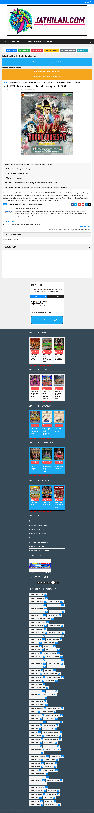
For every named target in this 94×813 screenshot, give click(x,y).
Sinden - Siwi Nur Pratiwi (37, 783)
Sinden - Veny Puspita (50, 669)
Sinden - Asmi (34, 724)
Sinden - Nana (49, 762)
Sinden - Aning (50, 676)
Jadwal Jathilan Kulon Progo (18, 82)
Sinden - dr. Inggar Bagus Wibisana (40, 614)
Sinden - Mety (50, 758)
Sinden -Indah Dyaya (54, 703)
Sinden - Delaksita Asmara (37, 617)
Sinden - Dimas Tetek (36, 600)
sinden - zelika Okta (51, 800)
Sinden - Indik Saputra (54, 662)
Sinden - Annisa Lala (36, 679)
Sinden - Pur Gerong (53, 635)
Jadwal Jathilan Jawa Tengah (39, 520)
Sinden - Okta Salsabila (37, 693)
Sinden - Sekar (34, 638)
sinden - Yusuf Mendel (53, 655)
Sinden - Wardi (51, 789)
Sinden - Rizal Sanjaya (36, 624)
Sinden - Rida (48, 666)
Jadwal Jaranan (34, 41)
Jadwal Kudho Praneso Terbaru (40, 546)
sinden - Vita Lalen (48, 638)
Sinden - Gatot (34, 641)
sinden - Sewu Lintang (52, 710)
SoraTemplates (14, 809)
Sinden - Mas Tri (50, 755)
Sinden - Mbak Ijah (47, 690)
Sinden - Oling (34, 765)
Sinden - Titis (52, 786)
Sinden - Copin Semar (51, 734)
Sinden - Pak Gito (35, 666)
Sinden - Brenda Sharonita (50, 727)
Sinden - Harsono (35, 748)
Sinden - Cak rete (35, 734)
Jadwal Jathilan (17, 41)
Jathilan (55, 292)
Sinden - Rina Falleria (36, 652)
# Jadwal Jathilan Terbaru (35, 204)
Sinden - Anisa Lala (53, 717)
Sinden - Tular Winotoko (37, 700)
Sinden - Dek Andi (49, 738)
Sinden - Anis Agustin (36, 717)
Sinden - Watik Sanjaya (36, 703)
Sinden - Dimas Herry (54, 659)
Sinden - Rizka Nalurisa (36, 597)
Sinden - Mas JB (34, 648)
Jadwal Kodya (82, 50)
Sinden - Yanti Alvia (54, 621)
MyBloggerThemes (35, 809)
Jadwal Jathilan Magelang (38, 529)
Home (5, 41)
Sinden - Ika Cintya (35, 645)
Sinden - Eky (50, 686)
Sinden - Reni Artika (35, 776)
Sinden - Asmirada (48, 724)
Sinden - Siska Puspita (36, 697)
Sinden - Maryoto (35, 755)
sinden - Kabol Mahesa (53, 672)
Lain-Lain (47, 41)
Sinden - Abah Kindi (35, 676)
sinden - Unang (34, 714)
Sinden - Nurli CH (53, 611)
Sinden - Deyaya (34, 741)
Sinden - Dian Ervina (35, 635)
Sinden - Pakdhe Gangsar (37, 769)
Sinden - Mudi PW (35, 762)
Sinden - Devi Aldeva (35, 686)
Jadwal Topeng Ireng (38, 300)
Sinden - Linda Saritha (36, 604)
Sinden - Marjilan (51, 645)
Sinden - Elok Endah (50, 741)
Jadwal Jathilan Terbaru (34, 82)
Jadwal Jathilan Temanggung (39, 537)
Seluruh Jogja (11, 50)
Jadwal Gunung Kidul (51, 50)
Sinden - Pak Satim (48, 765)
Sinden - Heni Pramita (36, 662)
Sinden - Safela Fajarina (37, 628)
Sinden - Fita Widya (51, 745)
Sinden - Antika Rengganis (37, 683)
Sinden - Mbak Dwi (35, 758)
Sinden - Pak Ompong (50, 648)
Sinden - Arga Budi (49, 721)
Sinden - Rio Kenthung (36, 779)
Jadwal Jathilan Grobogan (38, 516)
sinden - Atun (48, 796)
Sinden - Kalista (55, 752)
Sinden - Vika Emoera (36, 789)
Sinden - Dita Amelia (55, 607)
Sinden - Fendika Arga (54, 600)
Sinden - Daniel (34, 738)
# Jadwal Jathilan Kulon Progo (17, 204)
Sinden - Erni (33, 690)
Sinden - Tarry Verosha (36, 621)
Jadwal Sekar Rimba (37, 298)
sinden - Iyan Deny (47, 707)
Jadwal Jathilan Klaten (37, 525)
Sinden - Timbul (34, 669)
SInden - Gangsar (49, 714)
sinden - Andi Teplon (36, 672)
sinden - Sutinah (35, 800)
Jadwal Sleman (24, 50)
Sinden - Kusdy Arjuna (36, 590)
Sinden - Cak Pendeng (53, 631)
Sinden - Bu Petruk (35, 731)
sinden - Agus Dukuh (36, 655)
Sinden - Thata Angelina (37, 607)
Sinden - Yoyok (34, 793)
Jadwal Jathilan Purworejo (39, 533)
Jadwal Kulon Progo (68, 50)
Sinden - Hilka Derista (36, 611)
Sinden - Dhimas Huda (36, 659)
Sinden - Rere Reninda (53, 776)
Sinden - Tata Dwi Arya (36, 786)
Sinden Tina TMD (34, 796)
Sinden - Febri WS (54, 597)
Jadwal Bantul (37, 50)
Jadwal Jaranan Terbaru (39, 296)
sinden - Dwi (33, 707)
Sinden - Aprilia (34, 721)
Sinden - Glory (48, 641)
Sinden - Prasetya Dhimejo (37, 772)
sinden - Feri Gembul (55, 628)
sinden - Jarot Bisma (36, 631)
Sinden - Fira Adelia (35, 745)
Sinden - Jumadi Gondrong (37, 752)
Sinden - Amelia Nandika (37, 593)
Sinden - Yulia (48, 793)
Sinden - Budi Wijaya (52, 731)
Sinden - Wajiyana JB (53, 652)
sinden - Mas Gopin (35, 710)
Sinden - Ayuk (33, 727)
